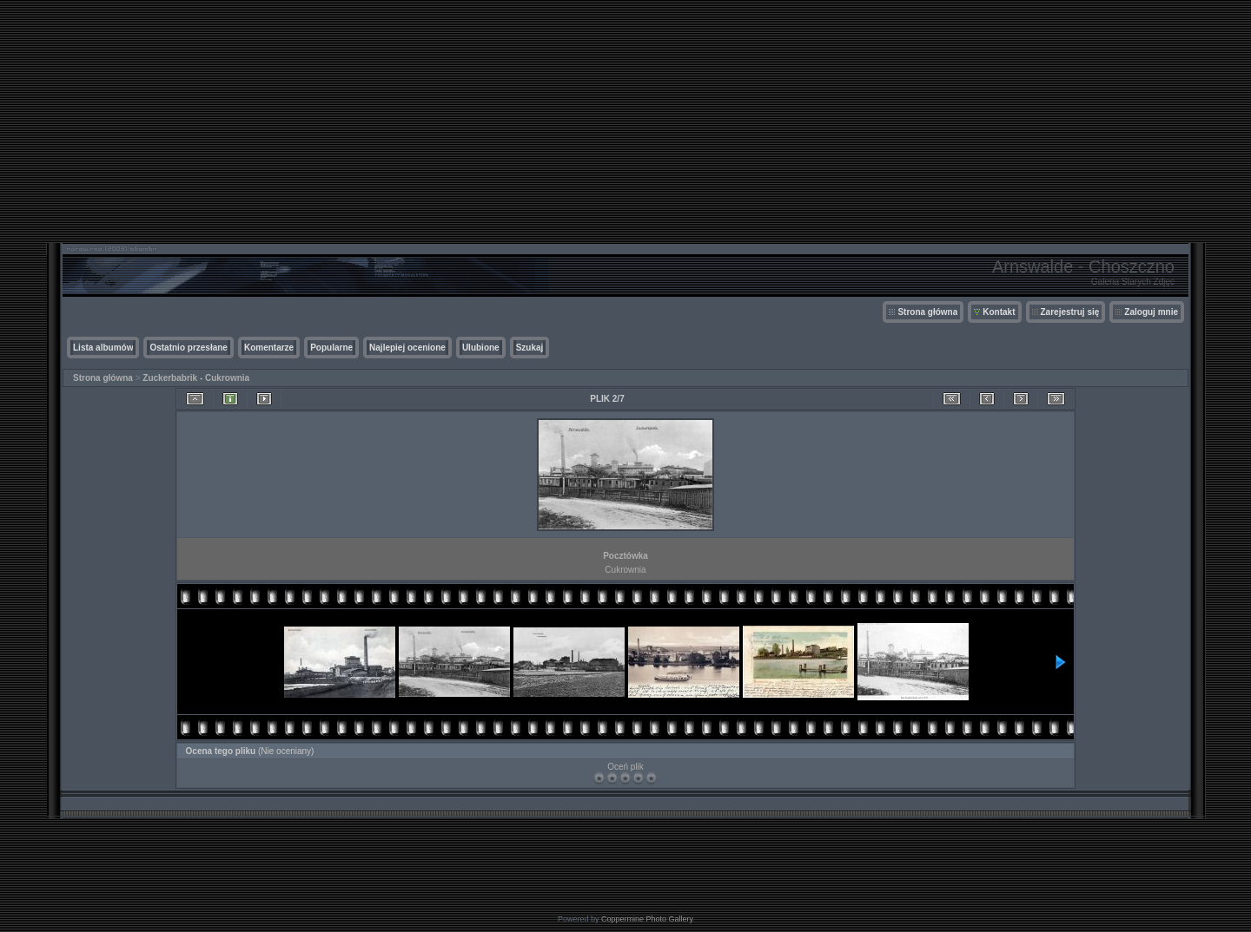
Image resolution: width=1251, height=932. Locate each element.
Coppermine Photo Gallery (647, 919)
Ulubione (481, 347)
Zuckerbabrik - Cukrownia (195, 378)
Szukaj (530, 347)
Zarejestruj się (1070, 312)
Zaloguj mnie (1151, 312)
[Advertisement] (625, 121)
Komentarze (269, 347)
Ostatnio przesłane (188, 347)
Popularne (331, 347)
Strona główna (927, 312)
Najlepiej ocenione (407, 347)
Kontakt (999, 312)
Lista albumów (103, 347)
